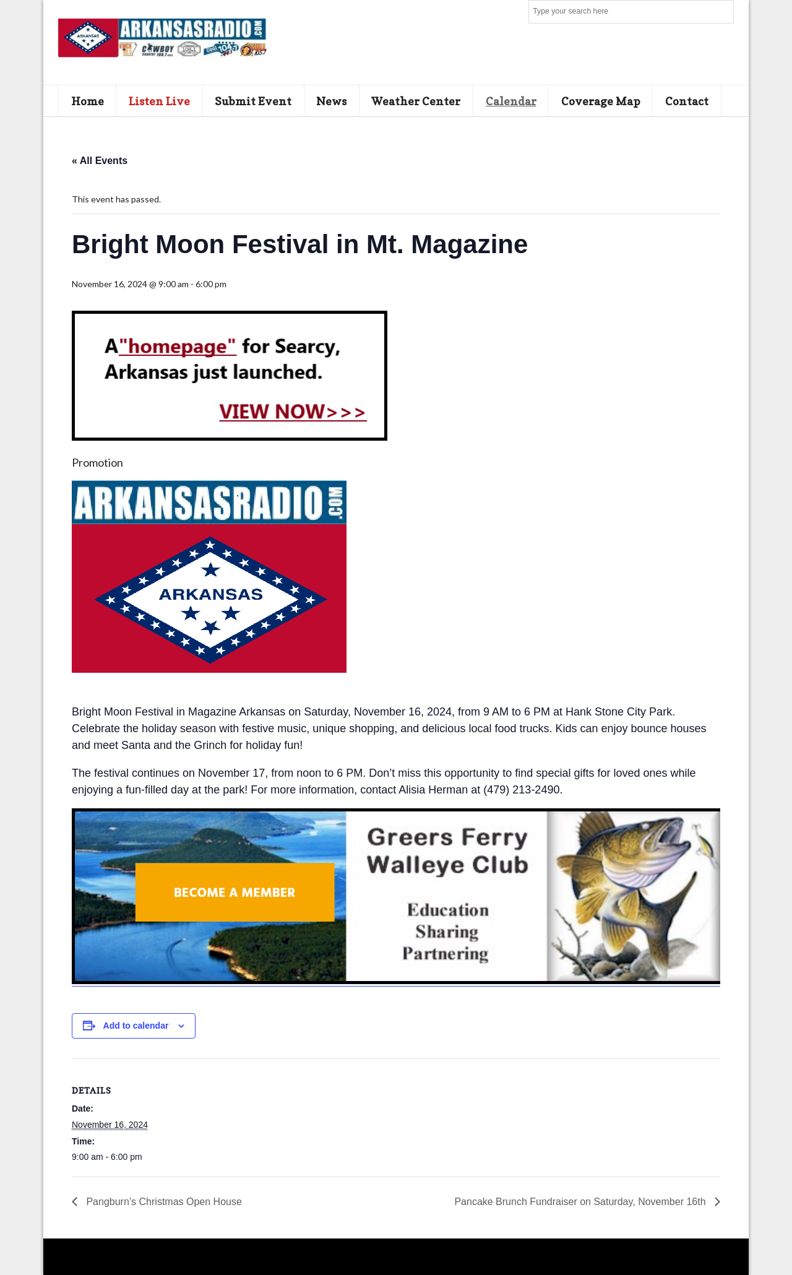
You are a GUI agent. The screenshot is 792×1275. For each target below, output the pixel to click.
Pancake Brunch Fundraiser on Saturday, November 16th (581, 1201)
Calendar (511, 101)
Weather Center (415, 101)
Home (87, 101)
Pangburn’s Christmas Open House (163, 1201)
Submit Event (253, 101)
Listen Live (159, 101)
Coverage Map (600, 101)
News (331, 101)
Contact (686, 101)
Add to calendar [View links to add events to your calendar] (136, 1026)
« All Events (99, 160)
